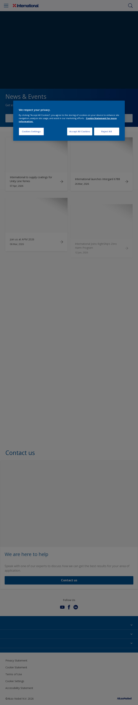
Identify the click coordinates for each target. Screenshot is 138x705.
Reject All (106, 131)
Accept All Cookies (79, 131)
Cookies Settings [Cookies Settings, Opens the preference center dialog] (31, 131)
